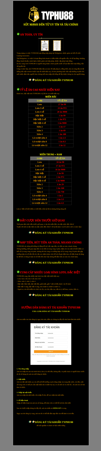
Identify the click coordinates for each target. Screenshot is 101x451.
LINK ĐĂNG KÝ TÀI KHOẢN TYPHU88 (53, 311)
